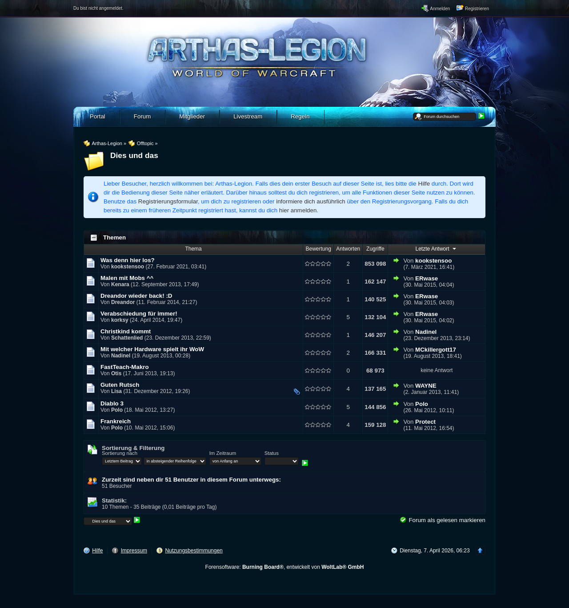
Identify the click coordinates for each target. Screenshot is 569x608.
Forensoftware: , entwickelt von (284, 567)
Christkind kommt (125, 331)
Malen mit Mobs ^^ (126, 278)
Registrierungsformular (168, 201)
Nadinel (426, 331)
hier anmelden (298, 210)
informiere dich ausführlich (310, 201)
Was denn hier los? (127, 260)
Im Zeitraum (222, 453)
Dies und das (134, 155)
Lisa (116, 391)
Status (271, 453)
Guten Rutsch (119, 384)
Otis (116, 373)
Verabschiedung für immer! (138, 313)
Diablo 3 (112, 403)
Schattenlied (127, 338)
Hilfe (424, 183)
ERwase (426, 278)
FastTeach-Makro (124, 367)
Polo (117, 410)
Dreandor (123, 302)
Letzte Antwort (437, 248)
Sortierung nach (119, 453)
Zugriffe (375, 249)
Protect (425, 421)
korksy (119, 320)
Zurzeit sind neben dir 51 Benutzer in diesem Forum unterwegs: (191, 479)
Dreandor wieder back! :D (136, 295)
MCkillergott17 (435, 349)
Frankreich (115, 421)
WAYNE (426, 385)
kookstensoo (127, 266)
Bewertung (318, 249)
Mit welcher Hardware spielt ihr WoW (152, 349)
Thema (193, 249)
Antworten (348, 249)
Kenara (120, 284)
